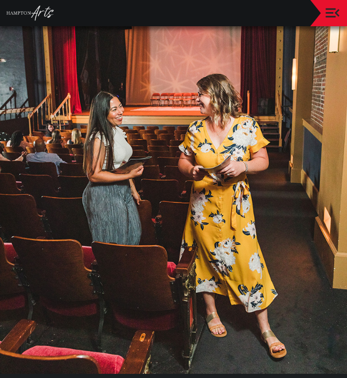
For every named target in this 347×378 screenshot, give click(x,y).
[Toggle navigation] (332, 13)
